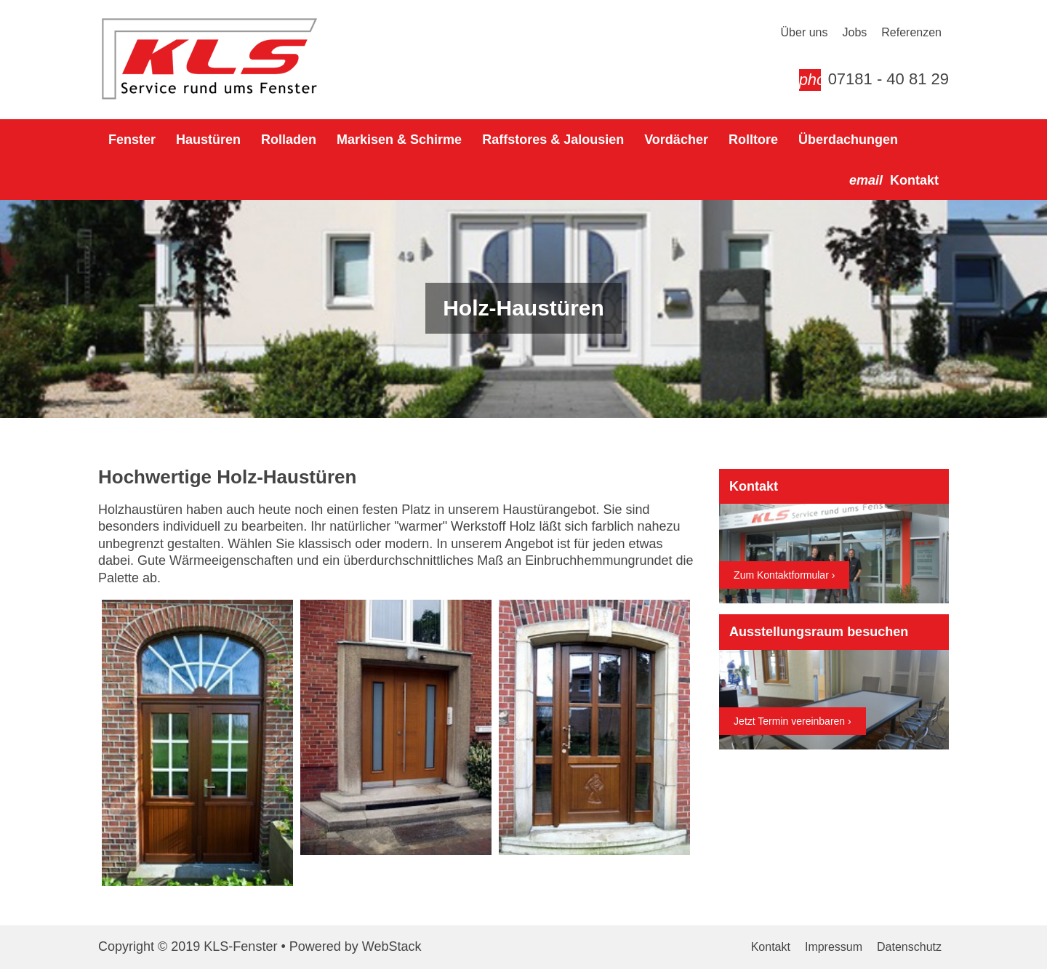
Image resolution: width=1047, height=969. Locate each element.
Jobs (854, 32)
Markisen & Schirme (399, 139)
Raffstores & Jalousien (553, 139)
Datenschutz (909, 947)
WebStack (392, 946)
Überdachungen (848, 139)
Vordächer (676, 139)
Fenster (132, 139)
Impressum (833, 947)
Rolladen (288, 139)
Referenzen (911, 32)
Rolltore (753, 139)
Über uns (804, 32)
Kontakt (770, 947)
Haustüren (208, 139)
